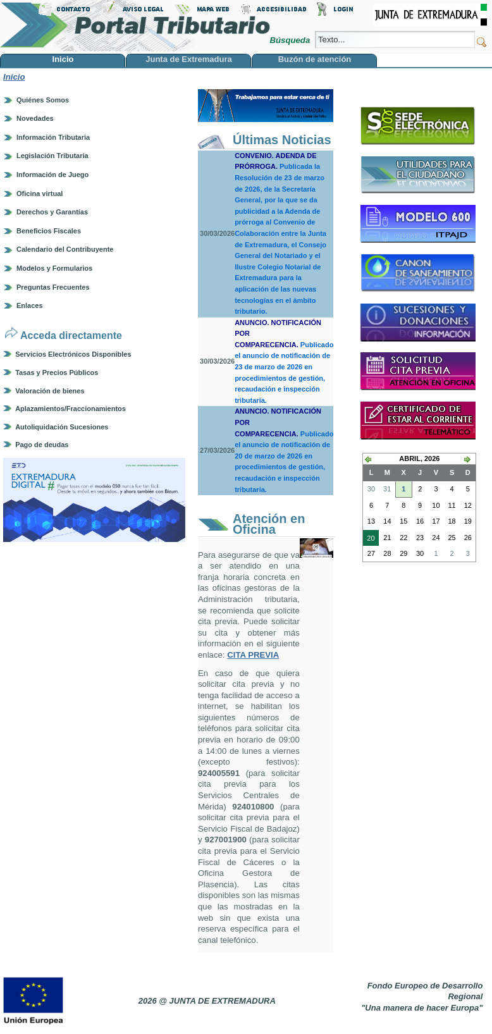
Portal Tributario (135, 25)
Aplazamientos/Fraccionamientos (70, 408)
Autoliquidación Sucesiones (61, 427)
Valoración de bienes (49, 391)
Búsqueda (290, 40)
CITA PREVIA (253, 655)
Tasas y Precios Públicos (56, 372)
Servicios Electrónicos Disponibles (73, 354)
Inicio (14, 77)
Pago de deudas (41, 444)
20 (368, 539)
